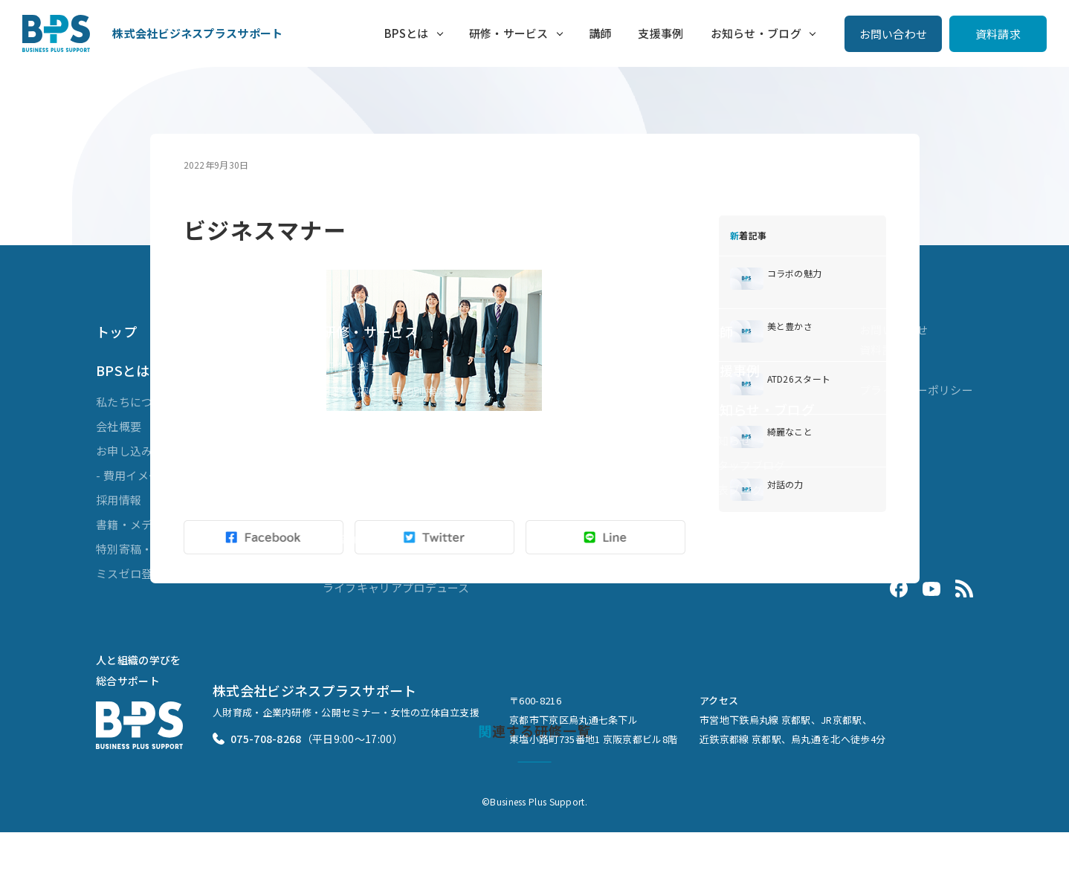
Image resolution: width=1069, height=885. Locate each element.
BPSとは (406, 33)
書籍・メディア (135, 524)
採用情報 (118, 500)
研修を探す (351, 367)
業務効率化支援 (362, 538)
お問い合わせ (893, 34)
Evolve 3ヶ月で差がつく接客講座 (408, 563)
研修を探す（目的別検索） (391, 391)
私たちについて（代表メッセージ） (187, 401)
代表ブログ (734, 489)
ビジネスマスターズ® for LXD (397, 465)
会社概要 (118, 426)
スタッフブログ (746, 465)
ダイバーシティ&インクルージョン (412, 489)
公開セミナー (357, 416)
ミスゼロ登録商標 (141, 573)
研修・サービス (508, 33)
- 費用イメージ (133, 475)
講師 (599, 33)
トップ (116, 331)
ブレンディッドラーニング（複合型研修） (430, 440)
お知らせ (729, 440)
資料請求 (998, 34)
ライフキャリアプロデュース (396, 587)
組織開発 (345, 514)
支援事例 (660, 33)
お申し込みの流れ (141, 450)
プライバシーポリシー (916, 390)
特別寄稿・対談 (135, 549)
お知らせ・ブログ (756, 33)
